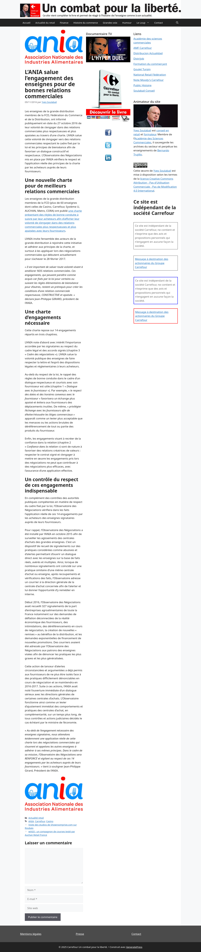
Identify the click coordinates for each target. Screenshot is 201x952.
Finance (64, 22)
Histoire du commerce (85, 22)
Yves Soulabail (162, 170)
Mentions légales (30, 934)
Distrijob (138, 58)
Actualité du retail (45, 22)
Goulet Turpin (142, 69)
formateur (150, 134)
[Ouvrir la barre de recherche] (177, 23)
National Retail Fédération (149, 74)
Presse (80, 934)
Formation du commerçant (150, 64)
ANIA (31, 821)
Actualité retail (36, 817)
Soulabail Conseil (144, 90)
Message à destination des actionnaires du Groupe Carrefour (151, 263)
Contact (158, 22)
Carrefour (40, 821)
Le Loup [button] (144, 23)
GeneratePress (134, 947)
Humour (127, 22)
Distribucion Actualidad (148, 53)
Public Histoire (142, 85)
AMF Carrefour (142, 48)
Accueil (26, 22)
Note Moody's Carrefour (148, 80)
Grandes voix (110, 22)
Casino (49, 821)
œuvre (145, 170)
